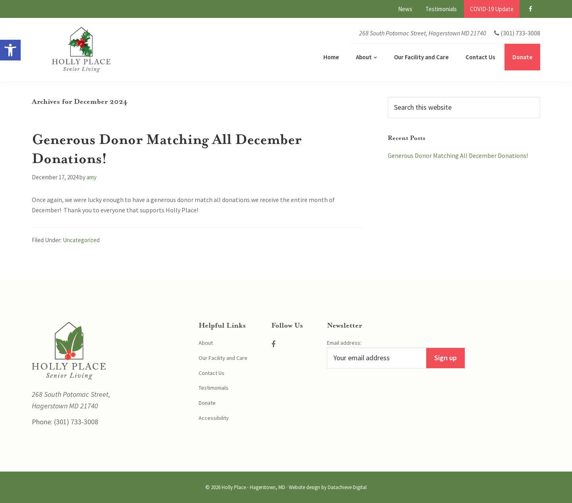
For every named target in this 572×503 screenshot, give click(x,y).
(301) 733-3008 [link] (75, 421)
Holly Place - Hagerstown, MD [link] (253, 487)
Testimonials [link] (213, 387)
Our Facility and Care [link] (223, 357)
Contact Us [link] (211, 373)
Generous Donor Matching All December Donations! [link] (458, 155)
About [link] (206, 342)
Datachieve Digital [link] (347, 487)
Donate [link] (207, 402)
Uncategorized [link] (81, 240)
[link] (10, 50)
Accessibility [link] (214, 417)
